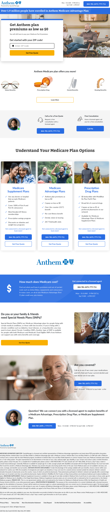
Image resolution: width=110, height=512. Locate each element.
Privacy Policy (4, 503)
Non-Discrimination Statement (31, 503)
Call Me (90, 128)
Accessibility (87, 503)
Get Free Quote (32, 53)
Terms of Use (15, 503)
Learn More (55, 100)
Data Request (48, 503)
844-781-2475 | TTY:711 (96, 4)
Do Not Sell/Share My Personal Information (68, 503)
